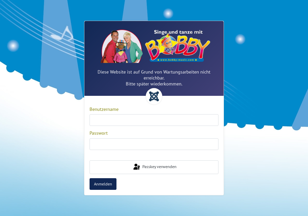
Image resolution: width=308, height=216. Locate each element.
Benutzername (104, 109)
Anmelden (103, 183)
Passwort (99, 133)
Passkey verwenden (155, 167)
